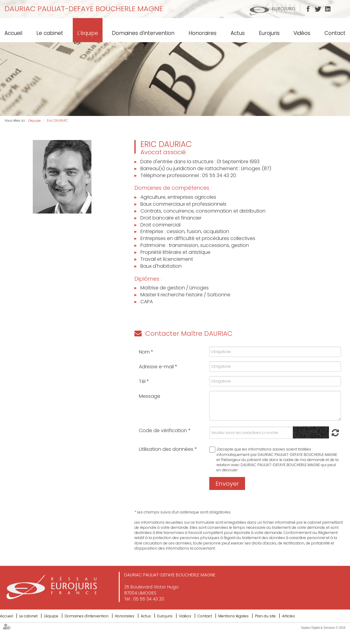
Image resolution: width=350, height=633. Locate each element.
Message (149, 396)
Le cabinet (49, 33)
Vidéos (301, 33)
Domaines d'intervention (143, 33)
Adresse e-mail (157, 366)
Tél (143, 381)
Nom (145, 351)
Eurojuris (269, 33)
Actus (238, 33)
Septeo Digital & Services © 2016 (323, 627)
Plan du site (265, 616)
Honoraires (202, 33)
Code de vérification (163, 430)
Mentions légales (233, 616)
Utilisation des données (166, 449)
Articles (288, 616)
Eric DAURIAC (57, 120)
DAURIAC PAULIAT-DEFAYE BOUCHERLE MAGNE (84, 9)
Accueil (13, 33)
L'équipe (87, 33)
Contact (334, 33)
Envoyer (227, 483)
